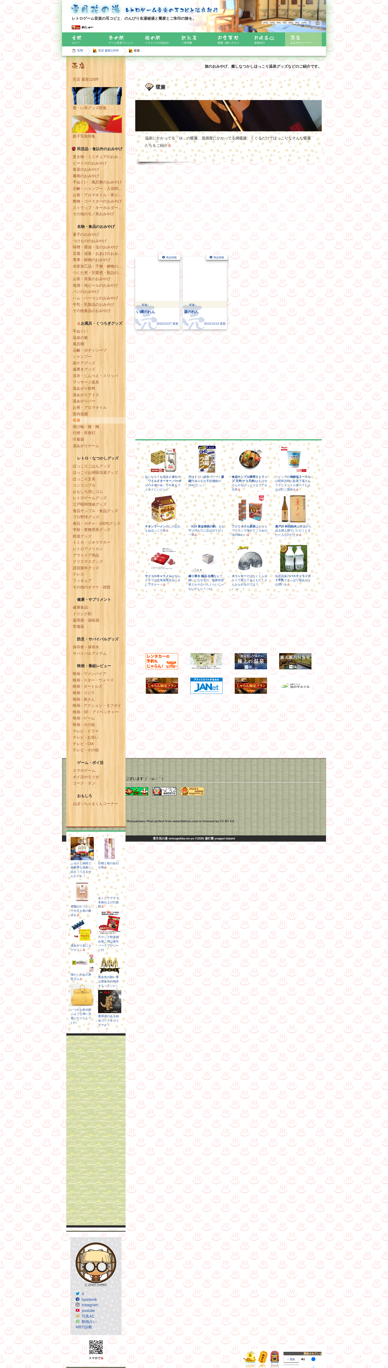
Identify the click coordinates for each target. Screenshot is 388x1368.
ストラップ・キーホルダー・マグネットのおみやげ (99, 207)
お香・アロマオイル (90, 407)
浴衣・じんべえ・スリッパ (95, 375)
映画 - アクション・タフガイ (97, 705)
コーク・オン (84, 783)
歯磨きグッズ (84, 369)
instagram (90, 1305)
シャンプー (82, 356)
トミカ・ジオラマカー (91, 542)
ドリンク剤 (82, 614)
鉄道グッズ (82, 536)
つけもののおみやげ (90, 241)
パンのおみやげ (86, 291)
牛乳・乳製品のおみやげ (93, 304)
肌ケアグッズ (84, 363)
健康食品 (80, 607)
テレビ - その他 (86, 750)
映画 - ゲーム (84, 718)
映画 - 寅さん (84, 699)
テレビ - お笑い (86, 737)
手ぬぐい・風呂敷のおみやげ (97, 182)
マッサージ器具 (86, 382)
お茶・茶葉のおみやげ (91, 279)
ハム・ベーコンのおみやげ (95, 298)
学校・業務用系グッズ (91, 529)
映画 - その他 (84, 724)
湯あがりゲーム (86, 446)
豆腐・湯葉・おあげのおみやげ (99, 253)
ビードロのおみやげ (90, 163)
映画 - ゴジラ (84, 693)
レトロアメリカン (88, 549)
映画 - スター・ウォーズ (93, 680)
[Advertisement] (95, 1130)
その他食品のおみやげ (91, 310)
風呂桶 (78, 344)
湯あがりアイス (86, 395)
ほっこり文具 (84, 479)
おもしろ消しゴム (88, 491)
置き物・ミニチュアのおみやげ (99, 157)
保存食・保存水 (86, 647)
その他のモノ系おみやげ (93, 214)
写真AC (88, 1316)
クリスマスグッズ (88, 561)
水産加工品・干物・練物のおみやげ (99, 266)
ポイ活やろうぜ (86, 777)
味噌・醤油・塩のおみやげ (95, 247)
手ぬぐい (80, 331)
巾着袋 (78, 439)
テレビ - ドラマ (86, 731)
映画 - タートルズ (87, 686)
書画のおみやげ (86, 176)
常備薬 (78, 626)
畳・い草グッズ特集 (90, 108)
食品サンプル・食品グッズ (95, 511)
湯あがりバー (84, 401)
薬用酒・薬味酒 (86, 620)
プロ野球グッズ (86, 517)
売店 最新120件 (108, 50)
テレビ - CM (83, 744)
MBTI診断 (84, 1327)
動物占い (89, 1321)
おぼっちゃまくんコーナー (95, 803)
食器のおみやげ (86, 169)
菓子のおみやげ (86, 234)
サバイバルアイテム (90, 653)
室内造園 (80, 414)
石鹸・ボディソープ (90, 350)
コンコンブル (84, 485)
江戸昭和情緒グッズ (90, 504)
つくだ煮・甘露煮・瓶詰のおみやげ (99, 272)
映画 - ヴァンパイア (89, 673)
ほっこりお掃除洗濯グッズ (95, 472)
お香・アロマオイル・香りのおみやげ (99, 195)
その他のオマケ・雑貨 (91, 587)
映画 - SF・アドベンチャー (96, 712)
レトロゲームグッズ (90, 498)
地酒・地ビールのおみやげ (95, 285)
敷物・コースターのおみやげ (97, 201)
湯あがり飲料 (84, 388)
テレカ (78, 574)
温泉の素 (80, 337)
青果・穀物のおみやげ (91, 260)
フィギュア (82, 580)
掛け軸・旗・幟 (86, 426)
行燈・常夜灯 (84, 433)
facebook (89, 1299)
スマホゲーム (84, 770)
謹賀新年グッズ (86, 568)
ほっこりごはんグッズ (91, 466)
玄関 (80, 50)
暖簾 (76, 420)
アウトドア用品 (86, 555)
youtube (88, 1310)
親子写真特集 (84, 136)
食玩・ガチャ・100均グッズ (96, 523)
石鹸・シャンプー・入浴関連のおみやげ (99, 188)
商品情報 (171, 257)
